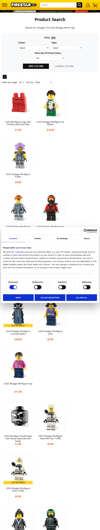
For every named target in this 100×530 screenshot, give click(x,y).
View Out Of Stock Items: (48, 53)
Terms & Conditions (50, 407)
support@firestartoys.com (50, 444)
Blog (50, 397)
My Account (50, 383)
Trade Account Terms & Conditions (50, 453)
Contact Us (50, 431)
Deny (18, 297)
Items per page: (9, 82)
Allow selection (49, 297)
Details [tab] (38, 238)
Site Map (50, 426)
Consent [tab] (13, 238)
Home (50, 378)
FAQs (50, 440)
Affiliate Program (50, 457)
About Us (50, 387)
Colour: (22, 42)
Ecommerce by (50, 527)
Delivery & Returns (50, 402)
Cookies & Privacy (50, 411)
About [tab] (87, 238)
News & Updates (50, 392)
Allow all (81, 297)
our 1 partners (18, 252)
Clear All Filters (64, 66)
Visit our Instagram (50, 471)
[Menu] (4, 5)
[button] (50, 58)
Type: (54, 42)
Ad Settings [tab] (62, 238)
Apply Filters (36, 66)
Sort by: (30, 82)
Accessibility (50, 416)
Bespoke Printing (50, 448)
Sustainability (50, 421)
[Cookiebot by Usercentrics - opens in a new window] (85, 231)
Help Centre (50, 435)
